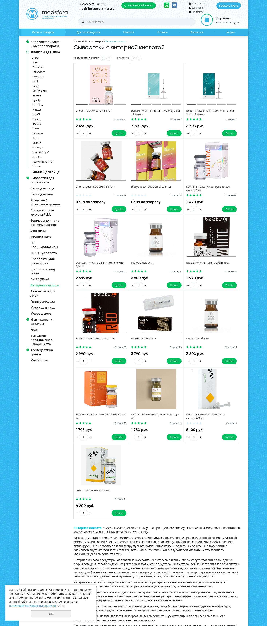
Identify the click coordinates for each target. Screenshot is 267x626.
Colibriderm (38, 71)
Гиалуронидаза (42, 301)
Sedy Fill (36, 157)
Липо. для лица (42, 188)
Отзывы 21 (239, 348)
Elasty (35, 86)
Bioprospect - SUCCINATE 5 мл (226, 111)
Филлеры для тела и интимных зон (44, 222)
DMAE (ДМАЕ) (40, 279)
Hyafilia (36, 100)
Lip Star (36, 142)
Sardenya (37, 147)
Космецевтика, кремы (42, 352)
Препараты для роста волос (42, 261)
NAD (33, 329)
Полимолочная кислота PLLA (42, 212)
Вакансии (196, 32)
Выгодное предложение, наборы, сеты (41, 339)
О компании (199, 3)
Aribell (35, 57)
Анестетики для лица (42, 293)
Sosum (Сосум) (40, 152)
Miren (35, 128)
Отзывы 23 (196, 272)
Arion (35, 62)
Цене (96, 57)
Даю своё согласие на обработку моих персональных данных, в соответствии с (200, 574)
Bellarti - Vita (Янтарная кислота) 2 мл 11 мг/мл (135, 112)
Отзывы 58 (152, 272)
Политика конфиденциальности (223, 604)
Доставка (197, 8)
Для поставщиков (88, 32)
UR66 (238, 610)
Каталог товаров (43, 32)
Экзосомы (38, 231)
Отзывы (162, 32)
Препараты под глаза (42, 271)
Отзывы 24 (239, 195)
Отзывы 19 (239, 119)
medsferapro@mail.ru (96, 8)
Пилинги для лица (44, 172)
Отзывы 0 (196, 348)
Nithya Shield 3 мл (218, 187)
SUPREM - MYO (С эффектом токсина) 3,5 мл (181, 189)
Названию (123, 57)
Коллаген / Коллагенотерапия (45, 202)
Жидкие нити (41, 237)
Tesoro (36, 166)
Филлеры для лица (45, 52)
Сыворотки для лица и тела (42, 180)
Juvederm (37, 105)
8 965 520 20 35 (92, 4)
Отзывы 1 (152, 119)
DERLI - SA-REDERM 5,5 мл (224, 340)
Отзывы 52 (196, 195)
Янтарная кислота (44, 285)
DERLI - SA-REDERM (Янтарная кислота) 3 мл (179, 341)
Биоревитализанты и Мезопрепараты (45, 44)
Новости (128, 32)
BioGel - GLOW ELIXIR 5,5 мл (94, 111)
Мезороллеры (41, 313)
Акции (230, 32)
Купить (107, 133)
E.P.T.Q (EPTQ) (40, 90)
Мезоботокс (39, 360)
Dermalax (37, 76)
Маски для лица (42, 307)
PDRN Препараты (43, 253)
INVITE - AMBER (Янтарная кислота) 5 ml (137, 341)
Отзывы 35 (109, 272)
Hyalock (36, 95)
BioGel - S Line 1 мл (175, 263)
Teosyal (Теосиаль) (42, 161)
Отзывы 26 (109, 119)
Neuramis (37, 133)
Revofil (36, 114)
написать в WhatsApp (140, 5)
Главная (78, 41)
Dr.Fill (35, 81)
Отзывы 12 (152, 348)
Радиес (36, 119)
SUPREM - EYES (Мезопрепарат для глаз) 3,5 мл (138, 190)
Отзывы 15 (109, 348)
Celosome (37, 67)
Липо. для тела (42, 194)
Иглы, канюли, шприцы (41, 321)
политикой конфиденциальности (212, 576)
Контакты (197, 12)
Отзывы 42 (109, 195)
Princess (36, 109)
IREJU (35, 138)
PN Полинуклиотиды (44, 245)
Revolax (36, 123)
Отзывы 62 (152, 195)
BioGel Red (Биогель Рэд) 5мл (139, 263)
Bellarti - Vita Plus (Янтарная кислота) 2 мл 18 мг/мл (181, 112)
